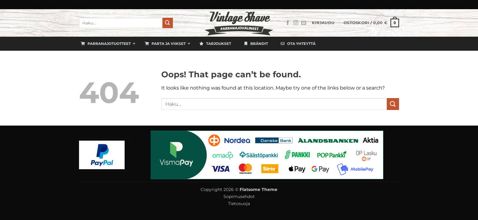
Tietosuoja (239, 203)
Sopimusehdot (239, 196)
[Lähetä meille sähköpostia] (303, 23)
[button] (323, 23)
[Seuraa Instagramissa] (295, 23)
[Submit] (167, 23)
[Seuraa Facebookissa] (287, 23)
